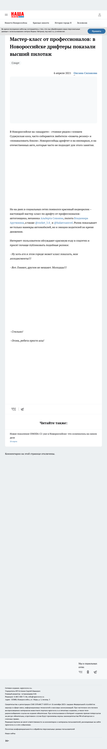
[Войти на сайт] (100, 15)
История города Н (63, 22)
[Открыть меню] (6, 15)
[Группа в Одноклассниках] (88, 672)
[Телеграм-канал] (95, 672)
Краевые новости (41, 22)
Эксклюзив (82, 22)
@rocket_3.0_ (43, 222)
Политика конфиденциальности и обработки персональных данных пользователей (40, 729)
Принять (96, 31)
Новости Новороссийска (16, 22)
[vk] (14, 409)
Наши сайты (10, 733)
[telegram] (23, 409)
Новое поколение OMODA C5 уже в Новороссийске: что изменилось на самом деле (53, 437)
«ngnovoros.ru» (26, 688)
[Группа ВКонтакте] (80, 672)
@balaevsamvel (63, 222)
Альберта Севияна (51, 218)
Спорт (15, 63)
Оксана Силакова (85, 73)
